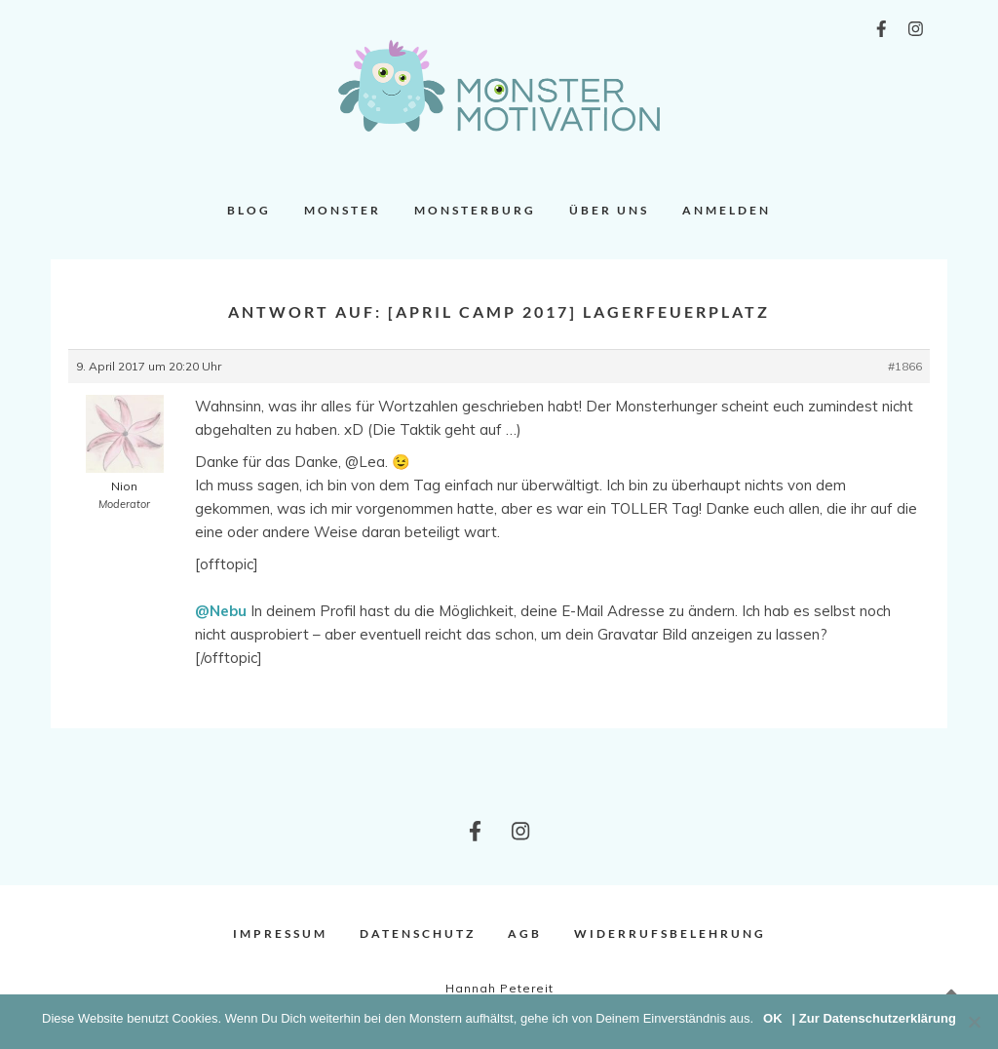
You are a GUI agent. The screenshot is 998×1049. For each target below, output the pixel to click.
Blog (249, 210)
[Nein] (973, 1021)
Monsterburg (475, 210)
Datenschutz (418, 933)
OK (773, 1018)
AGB (525, 933)
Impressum (280, 933)
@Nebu (221, 611)
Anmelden (726, 210)
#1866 (905, 366)
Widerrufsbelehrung (670, 933)
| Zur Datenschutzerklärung (874, 1018)
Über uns (609, 210)
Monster (342, 210)
